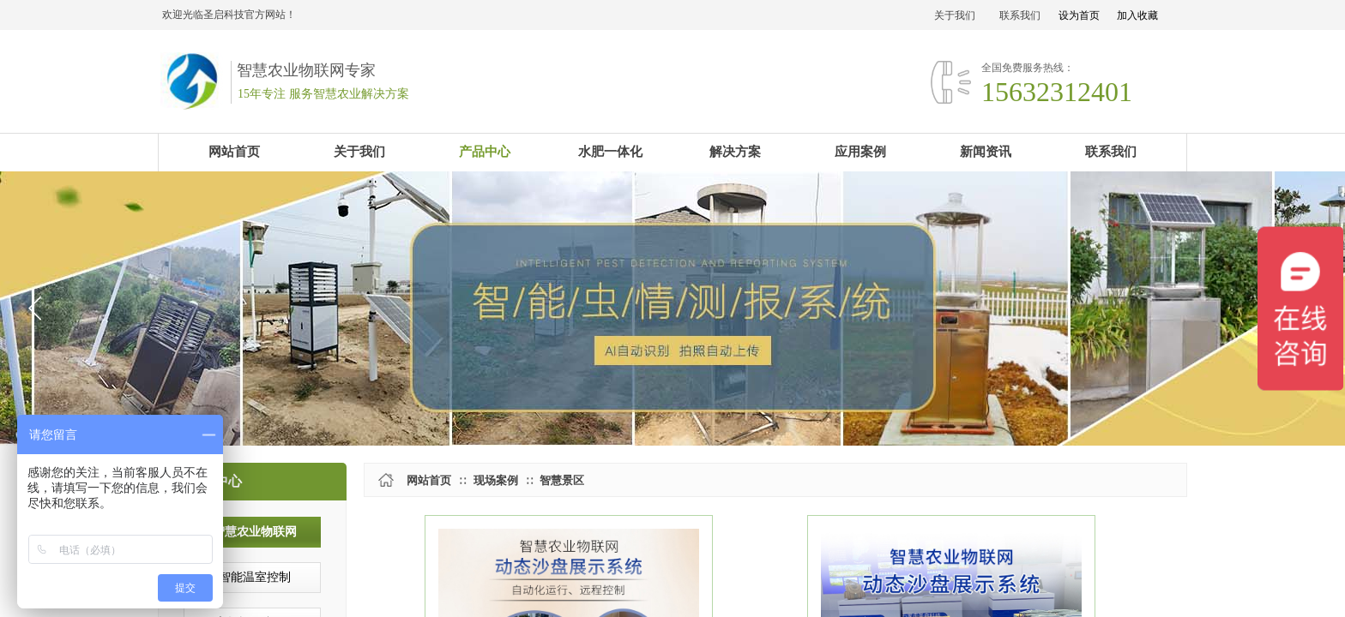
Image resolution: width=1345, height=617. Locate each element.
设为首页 (1079, 15)
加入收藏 (1137, 15)
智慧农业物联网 (255, 531)
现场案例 (495, 480)
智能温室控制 (255, 577)
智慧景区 (562, 480)
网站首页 (429, 480)
